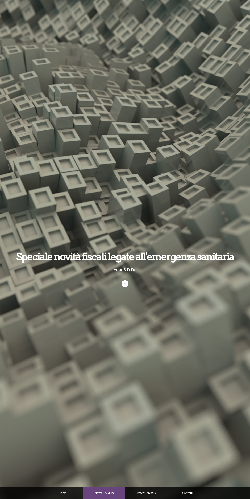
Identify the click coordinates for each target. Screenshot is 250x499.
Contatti (187, 493)
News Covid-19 (104, 493)
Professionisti (145, 493)
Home (62, 493)
